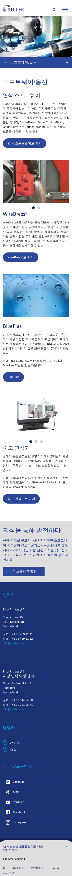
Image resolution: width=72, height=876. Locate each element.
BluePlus (13, 377)
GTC (56, 867)
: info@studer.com (23, 487)
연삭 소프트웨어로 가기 (24, 143)
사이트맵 (8, 872)
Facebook (19, 812)
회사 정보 (18, 867)
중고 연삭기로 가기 (21, 499)
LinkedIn (18, 781)
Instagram (19, 822)
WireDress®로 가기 (20, 257)
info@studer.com (14, 643)
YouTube (18, 802)
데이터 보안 (39, 867)
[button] (33, 207)
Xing (16, 791)
